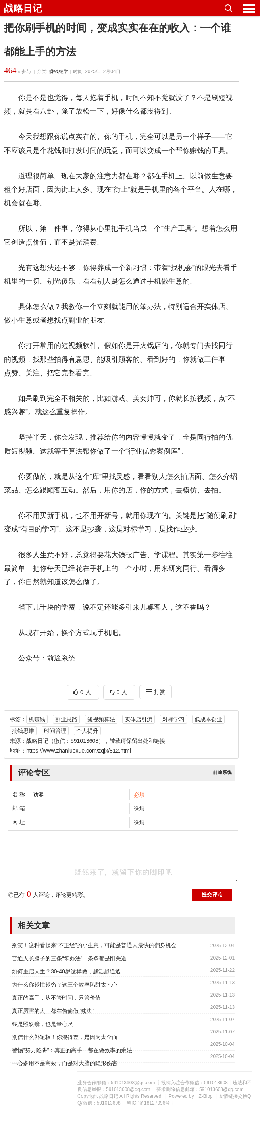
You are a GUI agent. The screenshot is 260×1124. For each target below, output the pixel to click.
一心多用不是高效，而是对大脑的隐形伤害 (64, 1063)
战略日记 (23, 8)
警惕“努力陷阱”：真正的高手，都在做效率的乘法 (72, 1050)
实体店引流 (138, 719)
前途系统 (222, 772)
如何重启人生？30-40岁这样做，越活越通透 (66, 971)
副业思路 (66, 719)
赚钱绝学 (58, 71)
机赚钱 (37, 719)
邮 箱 (18, 808)
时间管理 (55, 731)
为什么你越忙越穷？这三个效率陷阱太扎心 (64, 984)
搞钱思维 (23, 731)
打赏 (155, 692)
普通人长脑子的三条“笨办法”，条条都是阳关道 (69, 958)
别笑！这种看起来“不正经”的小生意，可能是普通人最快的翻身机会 (94, 945)
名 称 (18, 794)
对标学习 (173, 719)
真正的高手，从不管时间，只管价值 (56, 998)
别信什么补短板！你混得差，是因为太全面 (64, 1037)
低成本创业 (208, 719)
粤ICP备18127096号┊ (150, 1103)
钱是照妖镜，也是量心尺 (42, 1024)
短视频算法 (101, 719)
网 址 (18, 822)
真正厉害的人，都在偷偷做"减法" (53, 1011)
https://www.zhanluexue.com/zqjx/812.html (78, 750)
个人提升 (87, 731)
